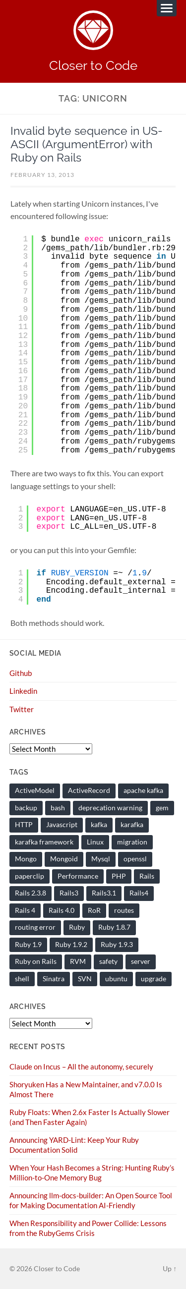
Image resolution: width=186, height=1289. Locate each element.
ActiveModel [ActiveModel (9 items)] (35, 790)
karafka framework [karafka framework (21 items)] (44, 842)
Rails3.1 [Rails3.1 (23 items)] (104, 893)
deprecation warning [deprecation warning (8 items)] (110, 808)
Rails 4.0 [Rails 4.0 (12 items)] (61, 910)
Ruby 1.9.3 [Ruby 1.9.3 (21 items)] (117, 945)
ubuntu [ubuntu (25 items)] (116, 979)
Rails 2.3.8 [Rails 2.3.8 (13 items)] (30, 893)
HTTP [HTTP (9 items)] (24, 825)
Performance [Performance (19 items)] (78, 876)
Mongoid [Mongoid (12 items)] (64, 859)
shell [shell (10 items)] (22, 979)
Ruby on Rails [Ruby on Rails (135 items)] (36, 961)
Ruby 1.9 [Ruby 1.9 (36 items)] (28, 945)
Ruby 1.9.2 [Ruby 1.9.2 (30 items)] (71, 945)
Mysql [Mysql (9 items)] (100, 859)
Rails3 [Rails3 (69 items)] (69, 893)
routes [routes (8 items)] (124, 910)
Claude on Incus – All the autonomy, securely (81, 1066)
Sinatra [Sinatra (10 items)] (53, 979)
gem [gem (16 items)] (162, 808)
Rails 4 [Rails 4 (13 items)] (25, 910)
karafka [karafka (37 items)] (132, 825)
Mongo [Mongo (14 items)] (26, 859)
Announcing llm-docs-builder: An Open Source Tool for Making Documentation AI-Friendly (90, 1200)
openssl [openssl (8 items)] (135, 859)
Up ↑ (170, 1268)
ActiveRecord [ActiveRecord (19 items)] (89, 790)
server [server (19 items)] (140, 961)
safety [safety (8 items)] (108, 961)
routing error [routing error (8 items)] (35, 927)
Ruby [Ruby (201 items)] (77, 927)
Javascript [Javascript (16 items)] (61, 825)
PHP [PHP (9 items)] (119, 876)
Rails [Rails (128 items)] (146, 876)
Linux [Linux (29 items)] (95, 842)
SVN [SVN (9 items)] (85, 979)
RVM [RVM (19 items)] (78, 961)
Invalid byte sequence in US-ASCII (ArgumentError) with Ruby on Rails (86, 144)
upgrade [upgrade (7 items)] (153, 979)
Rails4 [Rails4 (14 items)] (138, 893)
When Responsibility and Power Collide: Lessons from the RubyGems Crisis (88, 1228)
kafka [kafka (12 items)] (99, 825)
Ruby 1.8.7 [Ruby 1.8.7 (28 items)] (114, 927)
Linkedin (23, 690)
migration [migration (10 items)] (132, 842)
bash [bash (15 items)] (58, 808)
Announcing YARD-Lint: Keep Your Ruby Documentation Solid (74, 1144)
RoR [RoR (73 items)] (94, 910)
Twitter (21, 709)
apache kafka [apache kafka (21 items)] (143, 790)
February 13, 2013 (42, 174)
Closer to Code (93, 65)
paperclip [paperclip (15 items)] (29, 876)
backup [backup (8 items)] (26, 808)
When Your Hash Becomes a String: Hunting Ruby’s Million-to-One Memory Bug (92, 1172)
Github (20, 673)
